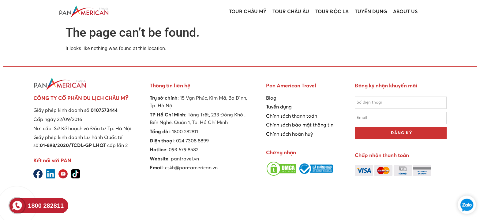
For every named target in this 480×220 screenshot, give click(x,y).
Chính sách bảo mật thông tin (299, 125)
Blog (271, 98)
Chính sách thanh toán (291, 116)
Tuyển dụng (371, 11)
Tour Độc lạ (332, 11)
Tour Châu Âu (290, 11)
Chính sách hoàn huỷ (289, 134)
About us (405, 11)
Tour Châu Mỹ (247, 11)
